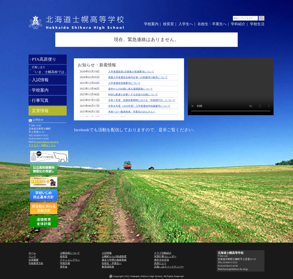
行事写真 (40, 100)
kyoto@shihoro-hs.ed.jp (46, 141)
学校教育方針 (36, 263)
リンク (32, 256)
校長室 (168, 24)
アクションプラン (70, 259)
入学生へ (186, 24)
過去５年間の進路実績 (114, 259)
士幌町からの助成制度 (114, 256)
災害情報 (40, 110)
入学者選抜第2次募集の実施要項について (131, 71)
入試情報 (40, 79)
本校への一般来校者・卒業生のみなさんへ (131, 111)
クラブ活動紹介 (162, 253)
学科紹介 (238, 24)
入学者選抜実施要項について (124, 83)
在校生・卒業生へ (212, 24)
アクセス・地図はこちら (42, 145)
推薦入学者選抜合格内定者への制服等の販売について (138, 77)
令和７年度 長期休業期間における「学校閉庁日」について (141, 100)
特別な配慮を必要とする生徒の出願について (133, 94)
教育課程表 (108, 266)
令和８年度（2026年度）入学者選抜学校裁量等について (139, 106)
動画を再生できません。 (231, 86)
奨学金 (63, 266)
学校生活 (257, 24)
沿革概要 (33, 259)
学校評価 (65, 263)
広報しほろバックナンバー (169, 266)
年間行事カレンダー (165, 256)
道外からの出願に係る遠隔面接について (130, 88)
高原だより (160, 263)
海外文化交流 (161, 259)
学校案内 (151, 24)
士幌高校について (70, 253)
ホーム (32, 253)
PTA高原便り (44, 59)
